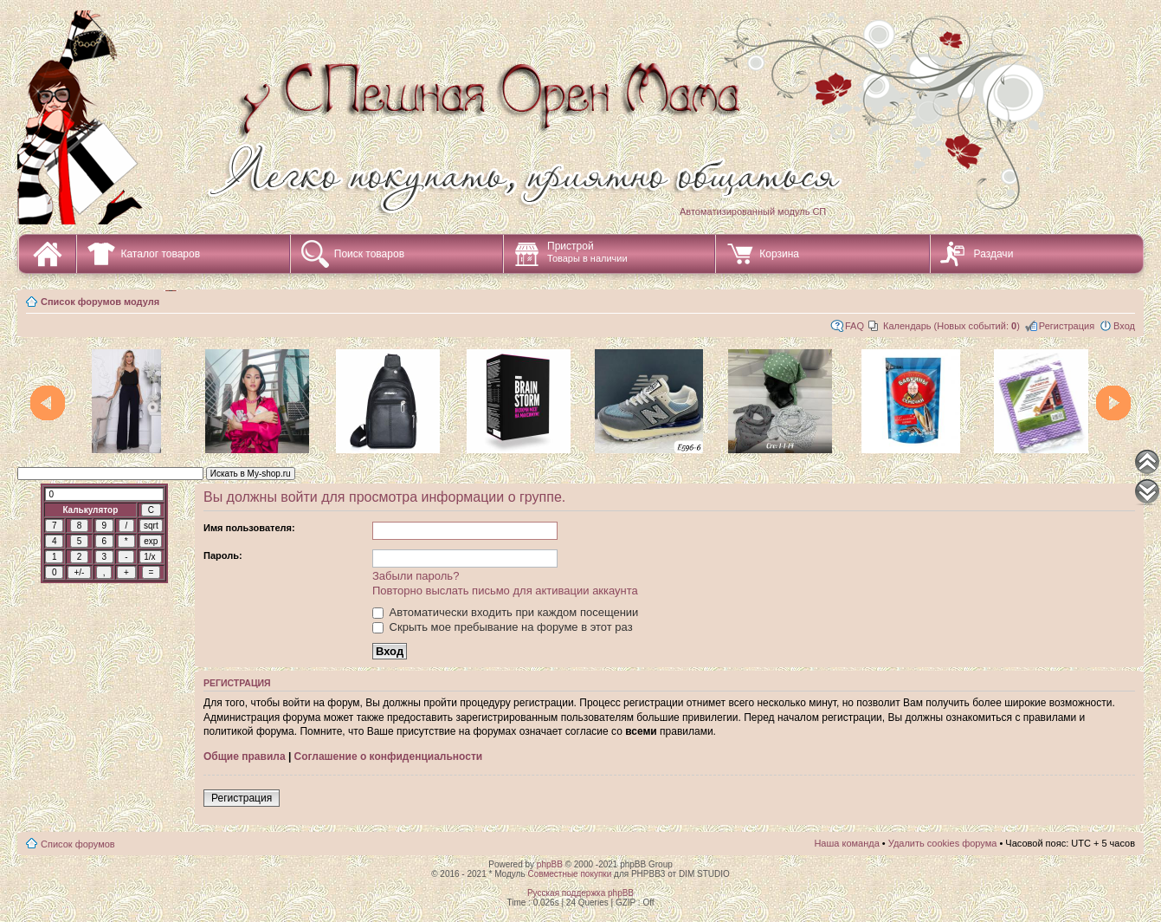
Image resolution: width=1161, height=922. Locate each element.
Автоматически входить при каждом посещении (505, 612)
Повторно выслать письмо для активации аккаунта (505, 590)
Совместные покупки (569, 874)
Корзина (779, 254)
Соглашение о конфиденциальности (388, 756)
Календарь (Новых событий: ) (951, 326)
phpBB (550, 864)
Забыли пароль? (415, 575)
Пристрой (587, 251)
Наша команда (846, 843)
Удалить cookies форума (942, 843)
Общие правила (244, 756)
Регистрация (1066, 326)
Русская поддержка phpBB (580, 893)
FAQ (854, 326)
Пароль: (222, 555)
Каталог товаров (160, 254)
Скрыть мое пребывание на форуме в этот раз (502, 626)
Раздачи (994, 254)
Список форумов (78, 844)
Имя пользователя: (249, 528)
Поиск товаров (369, 254)
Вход (1124, 326)
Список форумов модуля (100, 301)
